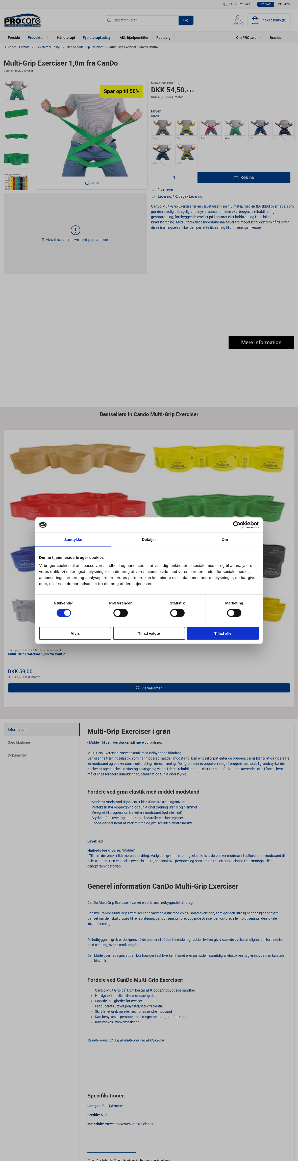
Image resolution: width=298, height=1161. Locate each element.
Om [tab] (224, 539)
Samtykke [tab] (73, 539)
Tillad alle (222, 633)
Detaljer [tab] (149, 539)
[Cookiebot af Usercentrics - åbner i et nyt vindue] (237, 525)
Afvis (75, 633)
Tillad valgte (149, 633)
